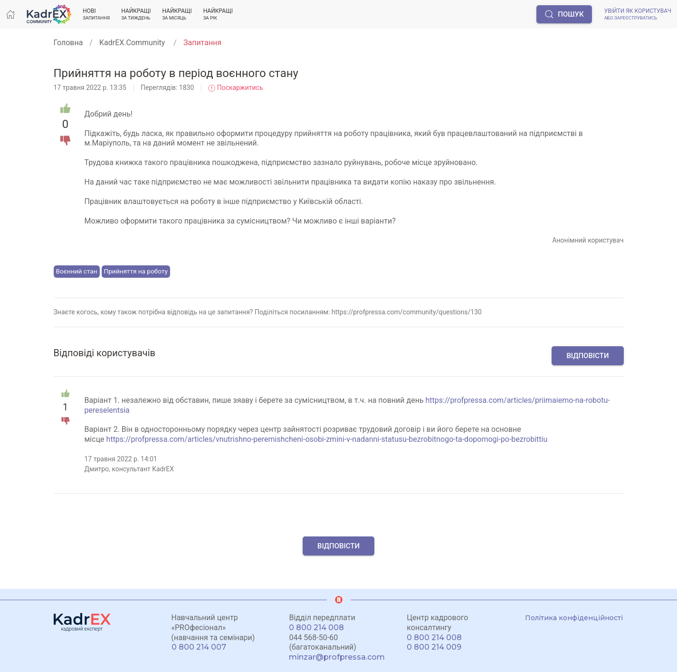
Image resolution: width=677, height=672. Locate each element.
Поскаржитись (235, 87)
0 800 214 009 (434, 647)
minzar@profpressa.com (337, 657)
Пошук (563, 14)
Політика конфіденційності (574, 618)
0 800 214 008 (316, 627)
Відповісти (587, 355)
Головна (68, 42)
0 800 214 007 (199, 647)
